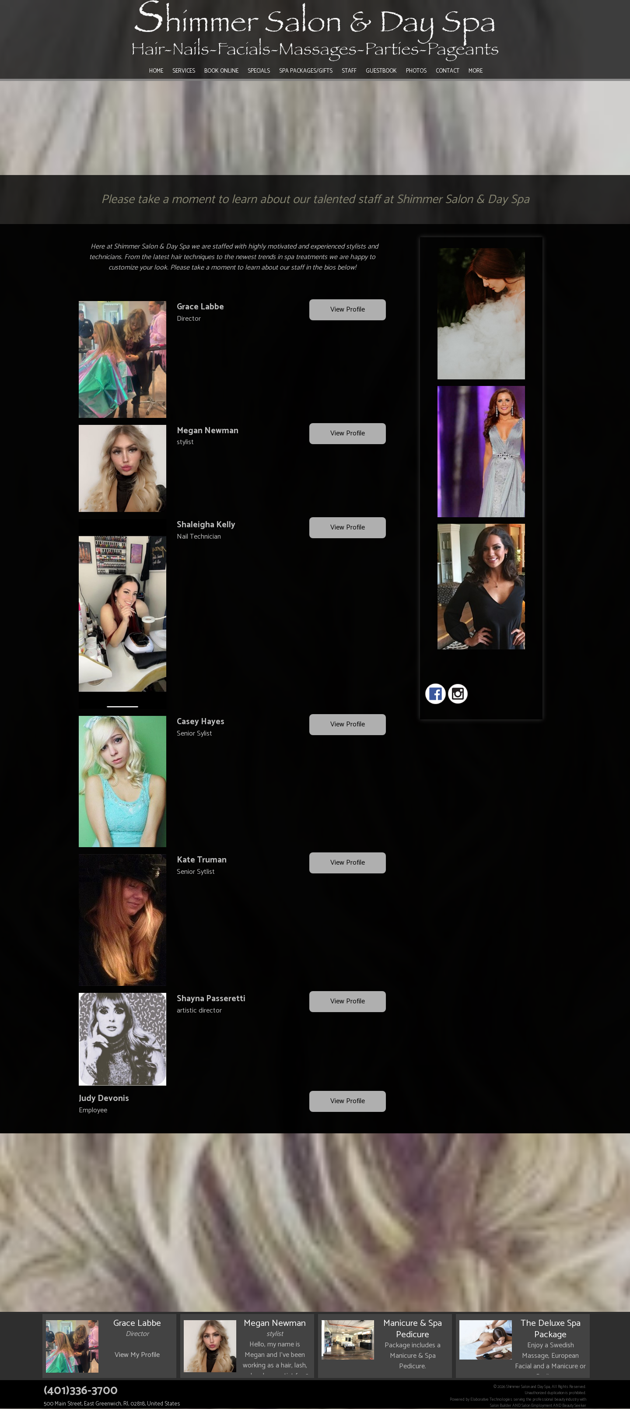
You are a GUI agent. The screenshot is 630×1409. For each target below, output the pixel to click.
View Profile (347, 310)
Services (183, 71)
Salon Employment (537, 1405)
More (476, 71)
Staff (349, 71)
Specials (259, 71)
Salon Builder (500, 1405)
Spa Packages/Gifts (305, 71)
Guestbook (381, 71)
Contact (447, 71)
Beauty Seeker (574, 1405)
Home (156, 71)
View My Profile (137, 1355)
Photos (416, 71)
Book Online (221, 71)
